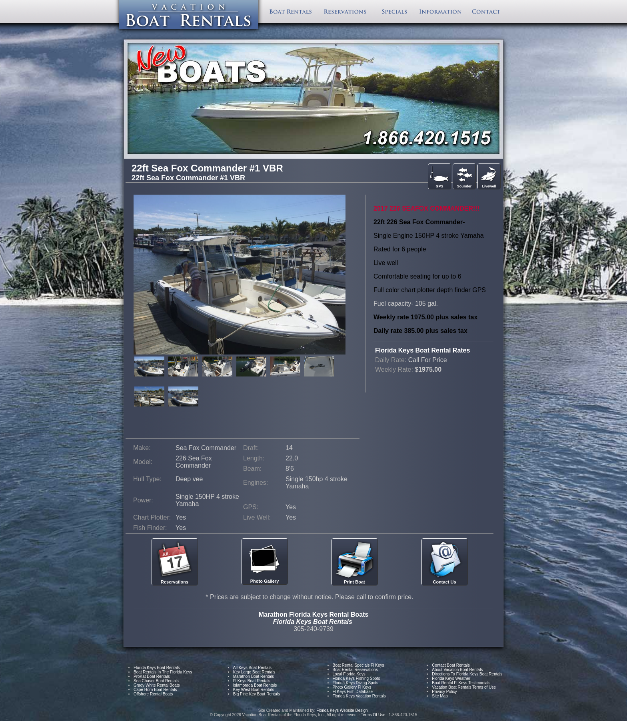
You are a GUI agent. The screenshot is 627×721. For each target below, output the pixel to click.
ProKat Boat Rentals (152, 676)
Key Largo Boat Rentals (254, 672)
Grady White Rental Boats (157, 685)
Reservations (175, 562)
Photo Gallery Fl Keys (352, 687)
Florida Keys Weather (451, 678)
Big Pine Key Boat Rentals (256, 694)
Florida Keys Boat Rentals (157, 667)
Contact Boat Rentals (451, 665)
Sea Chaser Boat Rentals (156, 681)
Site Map (439, 696)
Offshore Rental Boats (153, 694)
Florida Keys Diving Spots (356, 683)
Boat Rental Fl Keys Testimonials (461, 683)
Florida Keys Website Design (342, 710)
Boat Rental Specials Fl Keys (358, 665)
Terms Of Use (373, 715)
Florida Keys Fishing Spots (356, 678)
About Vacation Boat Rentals (457, 669)
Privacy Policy (444, 691)
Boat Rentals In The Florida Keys (163, 672)
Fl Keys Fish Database (353, 691)
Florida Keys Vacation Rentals (359, 696)
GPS (439, 176)
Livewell (489, 176)
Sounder (464, 176)
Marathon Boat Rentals (253, 676)
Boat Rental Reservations (355, 669)
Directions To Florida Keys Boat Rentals (467, 674)
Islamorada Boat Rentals (255, 685)
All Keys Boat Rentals (252, 667)
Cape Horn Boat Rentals (155, 689)
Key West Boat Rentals (253, 689)
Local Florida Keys (349, 674)
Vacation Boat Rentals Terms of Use (464, 687)
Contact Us (445, 562)
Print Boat (355, 562)
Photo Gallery (265, 562)
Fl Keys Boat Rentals (251, 681)
